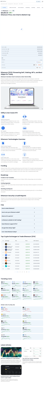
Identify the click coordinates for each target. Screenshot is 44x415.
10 (26, 271)
